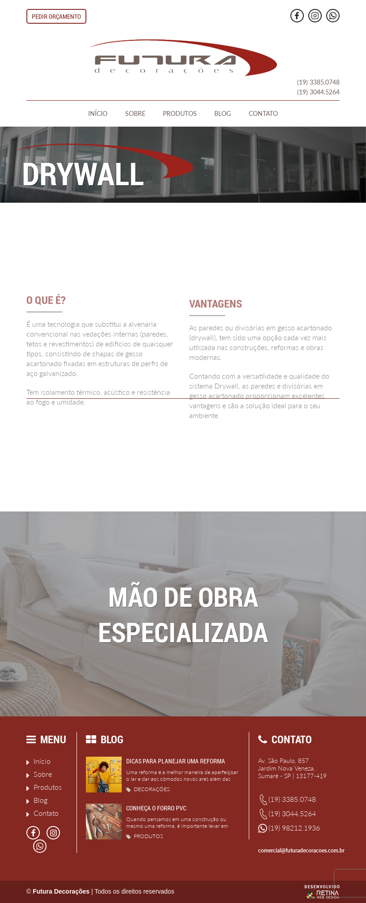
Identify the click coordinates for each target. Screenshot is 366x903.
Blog (222, 113)
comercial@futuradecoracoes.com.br (299, 850)
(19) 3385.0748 (318, 82)
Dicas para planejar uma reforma (175, 761)
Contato (263, 113)
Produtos (180, 113)
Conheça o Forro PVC (156, 808)
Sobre (135, 113)
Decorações (148, 789)
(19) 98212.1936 (289, 828)
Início (97, 113)
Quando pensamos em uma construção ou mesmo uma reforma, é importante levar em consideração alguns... (177, 826)
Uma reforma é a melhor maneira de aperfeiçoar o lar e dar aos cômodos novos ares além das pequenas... (182, 779)
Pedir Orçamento (56, 16)
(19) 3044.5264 (318, 92)
